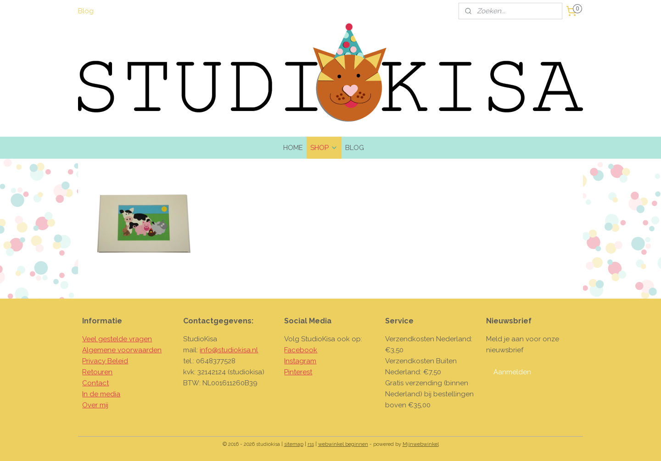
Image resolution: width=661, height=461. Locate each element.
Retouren (97, 372)
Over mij (95, 405)
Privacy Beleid (105, 361)
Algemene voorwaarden (122, 350)
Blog (86, 11)
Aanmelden (512, 372)
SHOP (324, 148)
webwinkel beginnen (343, 444)
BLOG (354, 148)
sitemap (293, 444)
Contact (95, 383)
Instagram (300, 361)
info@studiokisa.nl (229, 350)
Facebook (300, 350)
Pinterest (298, 372)
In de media (101, 394)
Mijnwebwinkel (421, 444)
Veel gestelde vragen (117, 339)
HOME (293, 148)
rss (311, 444)
